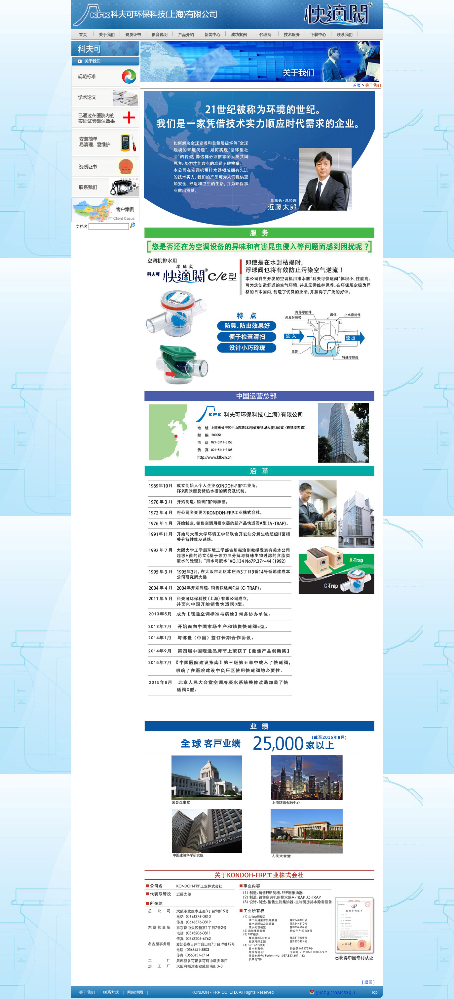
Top (374, 992)
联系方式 (111, 992)
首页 (357, 85)
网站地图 (135, 992)
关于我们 (87, 992)
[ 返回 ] (368, 982)
